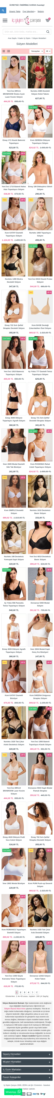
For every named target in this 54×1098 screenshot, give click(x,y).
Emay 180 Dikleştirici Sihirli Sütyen (40, 188)
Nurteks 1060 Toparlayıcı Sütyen (40, 234)
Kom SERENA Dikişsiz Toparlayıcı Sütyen (40, 141)
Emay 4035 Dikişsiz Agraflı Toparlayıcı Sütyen (14, 650)
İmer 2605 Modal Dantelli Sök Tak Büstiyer (14, 465)
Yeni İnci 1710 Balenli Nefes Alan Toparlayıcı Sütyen (14, 188)
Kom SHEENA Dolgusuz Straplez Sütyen (40, 696)
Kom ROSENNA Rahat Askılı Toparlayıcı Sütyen (40, 465)
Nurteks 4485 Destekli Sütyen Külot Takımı (40, 92)
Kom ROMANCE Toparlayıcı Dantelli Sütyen (14, 931)
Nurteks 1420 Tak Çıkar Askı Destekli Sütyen (40, 931)
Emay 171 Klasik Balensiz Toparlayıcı (14, 141)
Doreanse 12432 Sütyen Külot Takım (40, 977)
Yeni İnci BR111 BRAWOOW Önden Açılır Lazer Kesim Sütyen (14, 94)
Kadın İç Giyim (24, 38)
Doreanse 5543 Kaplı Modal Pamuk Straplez (40, 789)
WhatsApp (13, 1091)
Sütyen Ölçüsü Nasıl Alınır (15, 1009)
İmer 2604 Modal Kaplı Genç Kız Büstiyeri (40, 650)
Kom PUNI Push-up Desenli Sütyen (40, 884)
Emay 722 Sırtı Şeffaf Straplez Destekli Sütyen (14, 326)
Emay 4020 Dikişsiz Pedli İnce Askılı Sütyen (14, 838)
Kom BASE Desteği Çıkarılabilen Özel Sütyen (40, 326)
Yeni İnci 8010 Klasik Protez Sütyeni (40, 280)
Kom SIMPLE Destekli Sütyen (13, 511)
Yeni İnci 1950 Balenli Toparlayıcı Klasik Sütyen (40, 743)
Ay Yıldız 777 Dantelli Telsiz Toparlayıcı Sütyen (40, 373)
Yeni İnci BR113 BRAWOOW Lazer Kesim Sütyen (14, 791)
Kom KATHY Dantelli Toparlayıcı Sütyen (14, 234)
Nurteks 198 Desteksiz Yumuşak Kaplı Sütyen (14, 558)
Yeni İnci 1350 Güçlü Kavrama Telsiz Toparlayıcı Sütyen (14, 979)
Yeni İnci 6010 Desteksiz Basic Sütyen (40, 558)
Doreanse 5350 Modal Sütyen (40, 604)
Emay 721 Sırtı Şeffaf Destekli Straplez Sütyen (40, 419)
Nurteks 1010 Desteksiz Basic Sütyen (40, 511)
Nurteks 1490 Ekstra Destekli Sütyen (14, 280)
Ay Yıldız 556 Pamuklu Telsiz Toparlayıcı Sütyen (14, 604)
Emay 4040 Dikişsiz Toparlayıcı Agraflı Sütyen (14, 419)
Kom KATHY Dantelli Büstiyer (14, 696)
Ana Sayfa (12, 38)
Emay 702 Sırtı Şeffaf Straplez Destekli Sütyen (40, 838)
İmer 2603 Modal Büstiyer (14, 883)
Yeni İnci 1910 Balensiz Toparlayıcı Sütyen (14, 373)
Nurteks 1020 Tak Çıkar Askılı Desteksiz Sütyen (14, 743)
